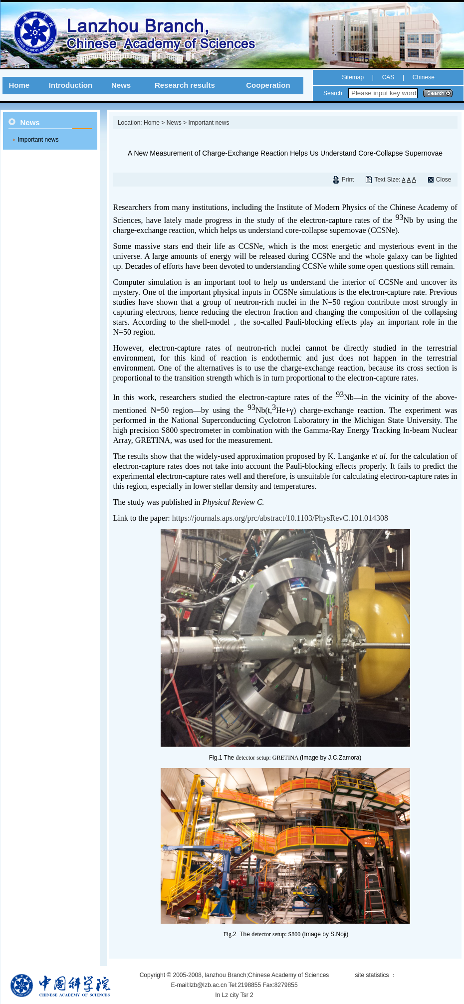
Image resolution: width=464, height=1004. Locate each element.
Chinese (422, 77)
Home (18, 85)
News (121, 85)
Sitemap (353, 77)
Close (444, 179)
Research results (185, 85)
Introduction (70, 85)
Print (348, 179)
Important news (38, 139)
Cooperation (268, 85)
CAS (388, 77)
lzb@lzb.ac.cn (208, 985)
